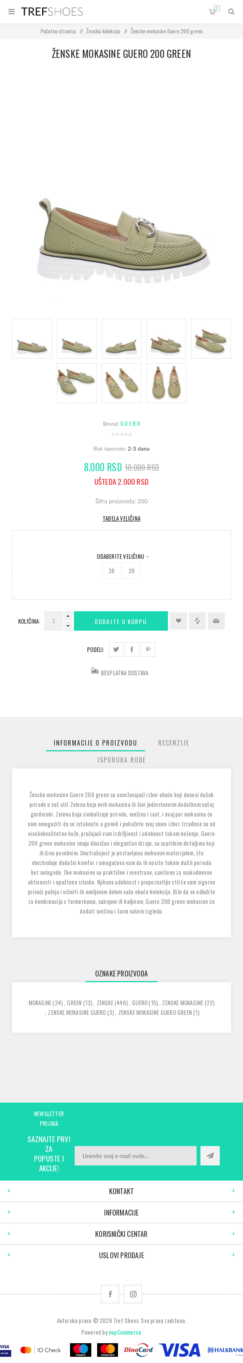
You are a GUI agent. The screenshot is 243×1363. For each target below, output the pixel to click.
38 (111, 570)
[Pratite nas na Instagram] (133, 1294)
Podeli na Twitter (116, 649)
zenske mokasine (182, 1002)
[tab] (95, 742)
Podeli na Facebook (132, 649)
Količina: (29, 621)
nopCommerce (125, 1332)
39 (131, 570)
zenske (105, 1002)
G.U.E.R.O (130, 423)
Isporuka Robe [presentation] (122, 760)
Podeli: (95, 649)
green (74, 1002)
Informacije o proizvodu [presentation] (95, 742)
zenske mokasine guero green (155, 1012)
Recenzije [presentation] (173, 742)
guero (139, 1002)
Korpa (217, 8)
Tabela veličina (121, 518)
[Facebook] (110, 1294)
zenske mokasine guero (77, 1012)
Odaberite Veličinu (121, 556)
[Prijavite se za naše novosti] (136, 1155)
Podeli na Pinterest (148, 649)
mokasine (40, 1002)
